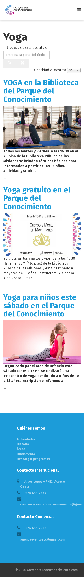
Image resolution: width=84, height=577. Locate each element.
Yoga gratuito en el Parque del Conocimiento (36, 198)
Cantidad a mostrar (50, 70)
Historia (23, 444)
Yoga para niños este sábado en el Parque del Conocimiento (39, 305)
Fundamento (26, 454)
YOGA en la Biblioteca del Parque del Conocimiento (41, 91)
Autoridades (26, 439)
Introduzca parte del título (25, 47)
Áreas (21, 449)
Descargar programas (33, 459)
